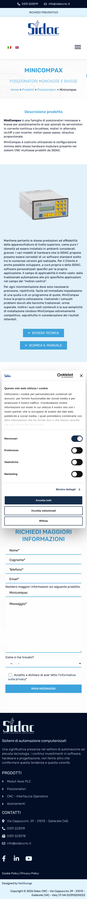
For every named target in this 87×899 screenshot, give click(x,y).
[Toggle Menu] (78, 47)
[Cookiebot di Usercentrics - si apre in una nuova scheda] (55, 375)
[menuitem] (9, 47)
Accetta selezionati (43, 510)
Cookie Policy (10, 873)
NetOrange (25, 883)
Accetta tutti (43, 500)
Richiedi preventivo (43, 12)
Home (15, 89)
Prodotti (28, 89)
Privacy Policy (30, 873)
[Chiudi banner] (81, 375)
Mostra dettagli (66, 489)
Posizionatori (46, 89)
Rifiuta (43, 520)
